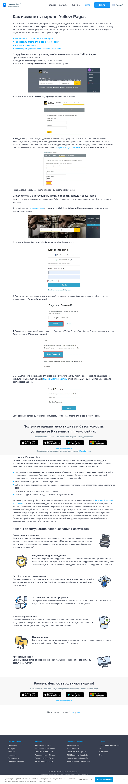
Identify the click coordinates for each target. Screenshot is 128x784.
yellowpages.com (36, 208)
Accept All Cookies (104, 779)
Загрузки (63, 5)
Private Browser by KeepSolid (78, 744)
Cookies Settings (85, 779)
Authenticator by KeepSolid (77, 741)
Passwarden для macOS (44, 751)
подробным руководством (68, 148)
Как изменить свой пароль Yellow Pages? (34, 38)
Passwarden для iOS (43, 728)
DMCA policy (13, 748)
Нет (78, 712)
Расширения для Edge (44, 744)
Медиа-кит (12, 760)
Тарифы (51, 5)
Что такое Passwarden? (26, 45)
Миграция (12, 738)
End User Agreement (16, 751)
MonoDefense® (73, 732)
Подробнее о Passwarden (109, 728)
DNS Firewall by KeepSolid (77, 738)
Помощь (88, 5)
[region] (64, 779)
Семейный (12, 728)
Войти (102, 5)
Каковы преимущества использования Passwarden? (39, 49)
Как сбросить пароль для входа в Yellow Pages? (37, 42)
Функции (75, 5)
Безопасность (13, 741)
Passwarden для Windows (45, 732)
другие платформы (64, 448)
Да (72, 712)
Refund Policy (13, 757)
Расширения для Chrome (45, 738)
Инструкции (103, 735)
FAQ (100, 732)
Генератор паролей (16, 744)
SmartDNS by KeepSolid (76, 735)
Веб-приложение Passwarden (46, 748)
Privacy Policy (13, 754)
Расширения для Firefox (44, 741)
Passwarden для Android (44, 735)
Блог (100, 738)
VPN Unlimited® (73, 728)
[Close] (124, 779)
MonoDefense (84, 451)
